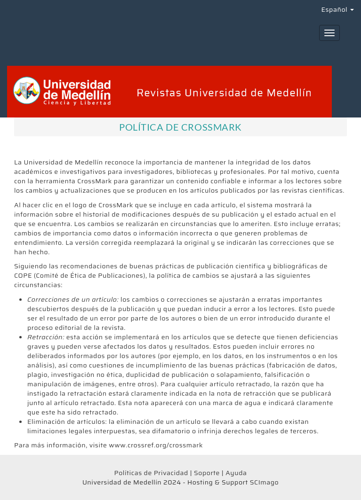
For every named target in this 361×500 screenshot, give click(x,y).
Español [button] (337, 9)
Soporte (207, 473)
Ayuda (236, 473)
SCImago (264, 482)
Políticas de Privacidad (151, 473)
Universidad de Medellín (63, 162)
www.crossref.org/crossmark (156, 445)
